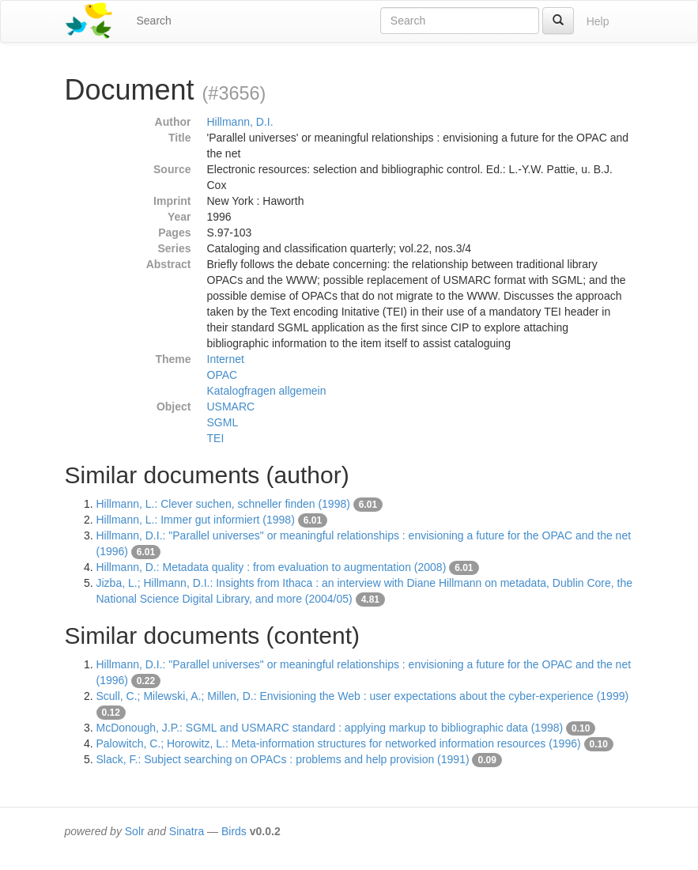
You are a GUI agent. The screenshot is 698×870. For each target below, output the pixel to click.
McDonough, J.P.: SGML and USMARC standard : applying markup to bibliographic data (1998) (330, 727)
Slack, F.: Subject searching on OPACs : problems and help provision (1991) (283, 759)
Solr (135, 831)
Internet (225, 359)
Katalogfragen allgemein (266, 390)
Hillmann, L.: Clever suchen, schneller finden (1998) (223, 503)
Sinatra (186, 831)
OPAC (222, 375)
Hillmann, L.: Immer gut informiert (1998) (195, 519)
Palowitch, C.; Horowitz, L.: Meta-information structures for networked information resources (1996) (338, 743)
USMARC (231, 406)
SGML (223, 422)
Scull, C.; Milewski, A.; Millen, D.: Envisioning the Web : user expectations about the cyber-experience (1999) (362, 696)
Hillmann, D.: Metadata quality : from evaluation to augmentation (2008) (271, 567)
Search (154, 20)
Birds (234, 831)
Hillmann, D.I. (240, 121)
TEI (215, 438)
